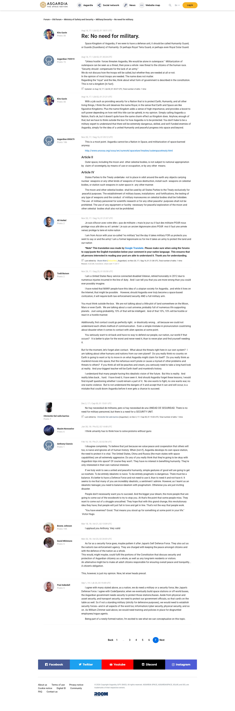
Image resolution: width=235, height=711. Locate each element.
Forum (47, 19)
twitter (88, 664)
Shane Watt (102, 261)
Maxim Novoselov (65, 428)
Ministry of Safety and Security (78, 19)
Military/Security (104, 19)
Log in (190, 6)
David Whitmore (64, 541)
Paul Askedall (63, 585)
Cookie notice (45, 688)
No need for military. (124, 19)
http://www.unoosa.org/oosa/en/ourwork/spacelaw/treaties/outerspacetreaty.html (129, 150)
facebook (56, 664)
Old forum (57, 19)
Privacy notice (76, 684)
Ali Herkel (61, 220)
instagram (183, 664)
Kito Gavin (62, 32)
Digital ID (61, 688)
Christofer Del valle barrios (56, 416)
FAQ (40, 691)
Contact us (52, 691)
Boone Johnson (64, 526)
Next (161, 640)
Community (76, 688)
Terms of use (58, 684)
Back (110, 640)
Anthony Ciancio (65, 444)
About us (42, 684)
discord (151, 664)
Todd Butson (63, 273)
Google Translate (134, 248)
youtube (119, 664)
